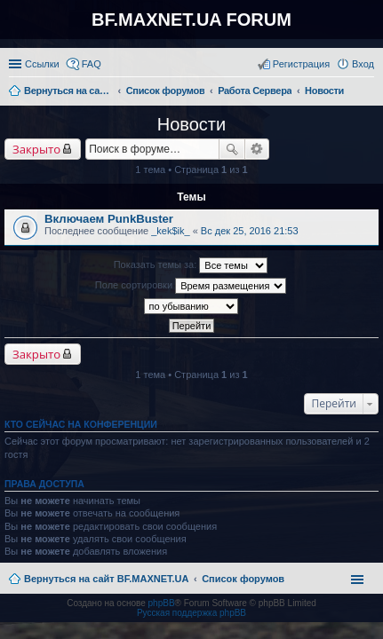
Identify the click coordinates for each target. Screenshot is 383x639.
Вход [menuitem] (363, 64)
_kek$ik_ (170, 230)
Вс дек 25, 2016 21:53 (250, 230)
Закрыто (36, 149)
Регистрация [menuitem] (301, 64)
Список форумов (243, 578)
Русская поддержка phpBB (191, 613)
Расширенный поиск (257, 149)
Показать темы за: (191, 265)
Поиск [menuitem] (368, 92)
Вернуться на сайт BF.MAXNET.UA (106, 578)
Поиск (232, 149)
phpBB (161, 603)
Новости (191, 124)
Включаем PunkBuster (108, 218)
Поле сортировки (190, 286)
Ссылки (42, 64)
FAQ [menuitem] (91, 64)
